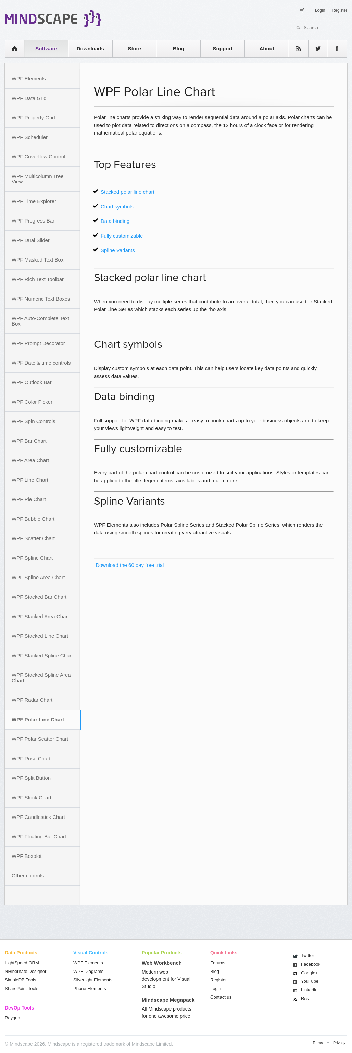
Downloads (90, 48)
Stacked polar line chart (127, 192)
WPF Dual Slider (31, 240)
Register (339, 10)
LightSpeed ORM (22, 962)
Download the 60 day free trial (129, 565)
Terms (318, 1043)
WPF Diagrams (88, 971)
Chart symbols (117, 207)
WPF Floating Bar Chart (39, 836)
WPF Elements (29, 78)
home (11, 48)
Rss (305, 998)
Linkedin (309, 989)
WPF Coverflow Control (38, 157)
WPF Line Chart (30, 480)
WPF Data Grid (29, 98)
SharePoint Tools (21, 988)
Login (320, 10)
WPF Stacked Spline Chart (42, 655)
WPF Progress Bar (33, 221)
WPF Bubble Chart (33, 519)
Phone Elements (89, 988)
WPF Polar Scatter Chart (40, 739)
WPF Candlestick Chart (38, 817)
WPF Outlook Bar (32, 382)
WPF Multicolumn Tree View (38, 179)
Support (222, 48)
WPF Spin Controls (33, 421)
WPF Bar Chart (29, 441)
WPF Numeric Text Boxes (41, 299)
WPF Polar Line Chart (38, 719)
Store (134, 48)
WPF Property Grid (33, 117)
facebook (334, 48)
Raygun (12, 1017)
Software (46, 48)
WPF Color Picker (32, 402)
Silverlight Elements (92, 979)
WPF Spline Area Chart (38, 577)
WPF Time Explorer (34, 201)
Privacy (339, 1043)
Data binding (115, 221)
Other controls (28, 875)
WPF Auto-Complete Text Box (40, 321)
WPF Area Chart (30, 460)
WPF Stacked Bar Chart (39, 597)
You (309, 981)
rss (295, 48)
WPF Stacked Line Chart (40, 636)
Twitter (307, 955)
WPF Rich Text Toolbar (38, 279)
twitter (315, 48)
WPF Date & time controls (41, 363)
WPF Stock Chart (31, 797)
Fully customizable (122, 236)
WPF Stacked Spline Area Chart (41, 677)
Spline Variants (118, 250)
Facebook (310, 964)
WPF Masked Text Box (37, 260)
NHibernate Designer (25, 971)
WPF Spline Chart (32, 558)
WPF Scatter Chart (33, 538)
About (266, 48)
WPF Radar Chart (32, 700)
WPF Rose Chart (31, 758)
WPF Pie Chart (29, 499)
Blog (178, 48)
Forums (217, 962)
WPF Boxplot (27, 856)
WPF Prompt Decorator (38, 343)
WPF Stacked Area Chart (40, 616)
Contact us (220, 997)
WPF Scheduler (30, 137)
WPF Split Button (31, 778)
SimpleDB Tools (20, 979)
